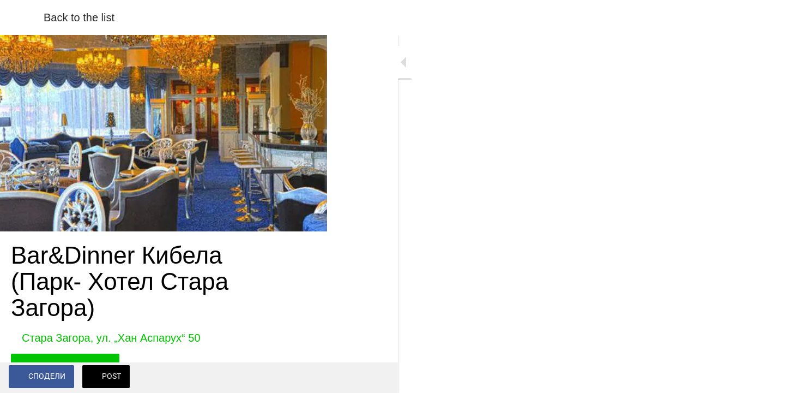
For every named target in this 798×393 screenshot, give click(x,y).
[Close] (21, 17)
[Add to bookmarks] (305, 378)
